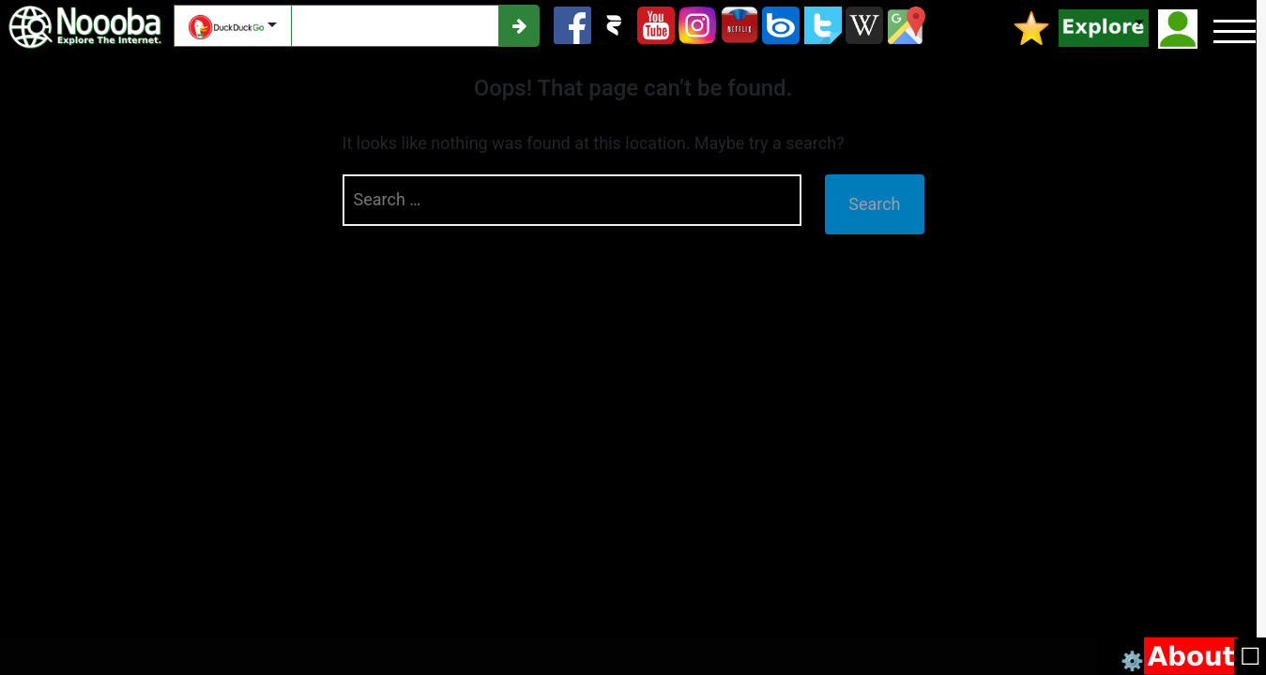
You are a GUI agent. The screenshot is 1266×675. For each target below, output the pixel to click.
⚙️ (1132, 659)
